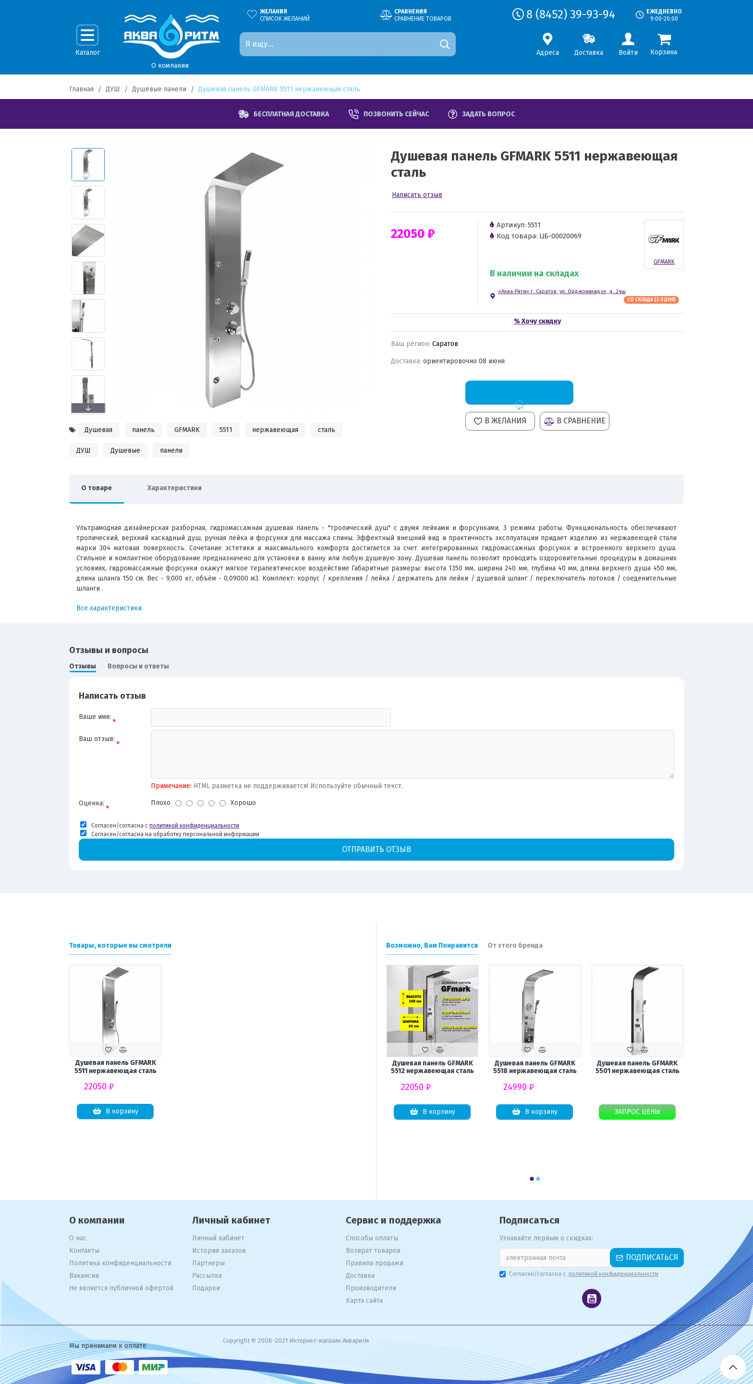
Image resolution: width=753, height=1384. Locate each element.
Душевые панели (159, 89)
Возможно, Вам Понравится (432, 945)
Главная (81, 89)
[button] (88, 408)
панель (143, 430)
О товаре (96, 488)
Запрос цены (637, 1112)
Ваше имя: (95, 717)
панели (171, 450)
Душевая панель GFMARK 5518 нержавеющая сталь (535, 1067)
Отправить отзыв (376, 849)
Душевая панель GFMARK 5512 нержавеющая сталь (432, 1067)
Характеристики (174, 488)
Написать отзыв (417, 195)
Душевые (125, 450)
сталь (326, 430)
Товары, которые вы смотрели (120, 945)
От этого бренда (515, 945)
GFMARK (187, 430)
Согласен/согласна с (579, 1274)
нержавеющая (275, 430)
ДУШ (113, 89)
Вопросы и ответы (138, 666)
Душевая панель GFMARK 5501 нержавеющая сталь (637, 1067)
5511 (225, 430)
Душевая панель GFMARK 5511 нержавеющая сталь (115, 1067)
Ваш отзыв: (97, 739)
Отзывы (82, 666)
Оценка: (91, 803)
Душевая (98, 430)
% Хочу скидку (537, 321)
